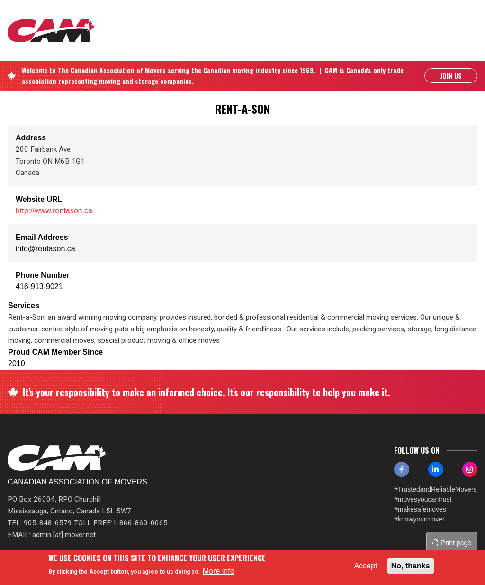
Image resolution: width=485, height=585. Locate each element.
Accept (365, 566)
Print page (451, 543)
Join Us (451, 76)
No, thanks (410, 566)
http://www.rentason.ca (54, 211)
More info (218, 571)
